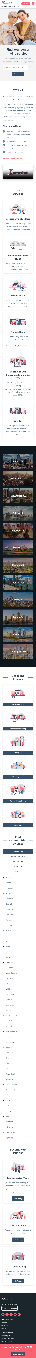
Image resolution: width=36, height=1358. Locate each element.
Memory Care (18, 753)
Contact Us (4, 1325)
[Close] (34, 1346)
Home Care (18, 825)
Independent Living (18, 729)
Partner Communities (7, 1338)
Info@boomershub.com (9, 1304)
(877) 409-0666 (9, 1308)
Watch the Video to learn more (14, 159)
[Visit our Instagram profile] (7, 1314)
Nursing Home (18, 777)
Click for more (18, 1354)
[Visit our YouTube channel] (3, 1314)
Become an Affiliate (7, 1341)
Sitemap (3, 1328)
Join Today (18, 1199)
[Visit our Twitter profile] (11, 1314)
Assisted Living (18, 704)
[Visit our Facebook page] (15, 1314)
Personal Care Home (18, 801)
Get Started (18, 74)
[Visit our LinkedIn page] (19, 1314)
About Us (4, 1322)
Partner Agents (5, 1335)
